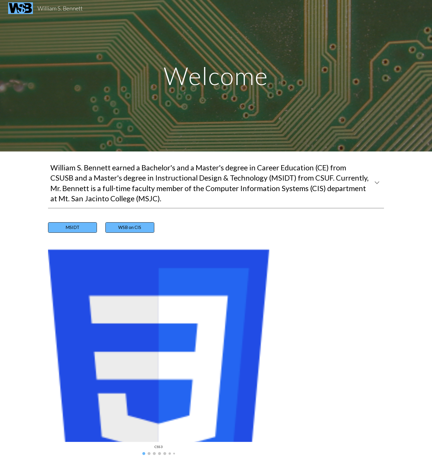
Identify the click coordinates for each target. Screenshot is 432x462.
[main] (216, 75)
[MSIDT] (72, 227)
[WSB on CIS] (130, 227)
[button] (377, 183)
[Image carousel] (158, 351)
